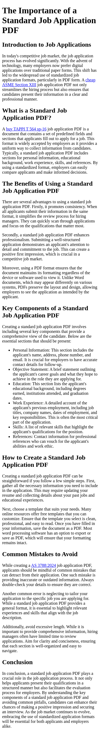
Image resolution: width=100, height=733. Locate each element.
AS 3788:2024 (43, 565)
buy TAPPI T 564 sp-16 (26, 129)
